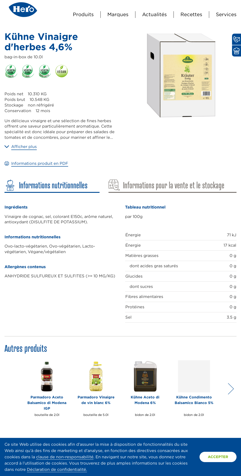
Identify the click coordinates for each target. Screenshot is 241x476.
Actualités (154, 14)
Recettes (191, 14)
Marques (117, 14)
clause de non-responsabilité (64, 456)
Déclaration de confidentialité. (57, 469)
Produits (83, 14)
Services (226, 14)
